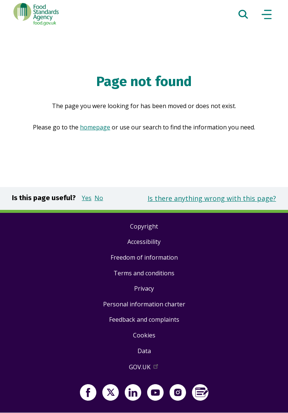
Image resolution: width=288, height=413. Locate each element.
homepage (95, 127)
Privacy (144, 288)
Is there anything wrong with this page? (212, 198)
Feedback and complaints (144, 319)
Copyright (144, 226)
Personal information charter (144, 304)
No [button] (99, 198)
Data (144, 351)
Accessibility (144, 242)
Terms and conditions (144, 273)
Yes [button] (87, 198)
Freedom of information (144, 257)
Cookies (144, 335)
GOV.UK (144, 368)
